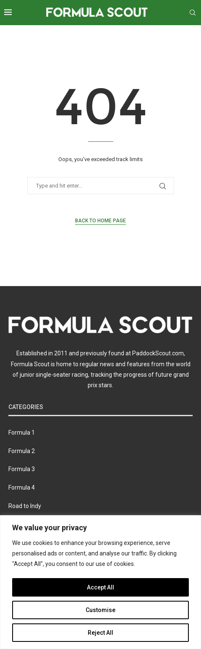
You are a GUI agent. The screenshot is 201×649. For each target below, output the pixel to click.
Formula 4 (21, 487)
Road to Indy (24, 506)
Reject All (100, 632)
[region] (100, 582)
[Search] (192, 12)
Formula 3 (21, 469)
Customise (100, 610)
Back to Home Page (100, 221)
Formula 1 (21, 432)
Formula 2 (21, 451)
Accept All (100, 587)
